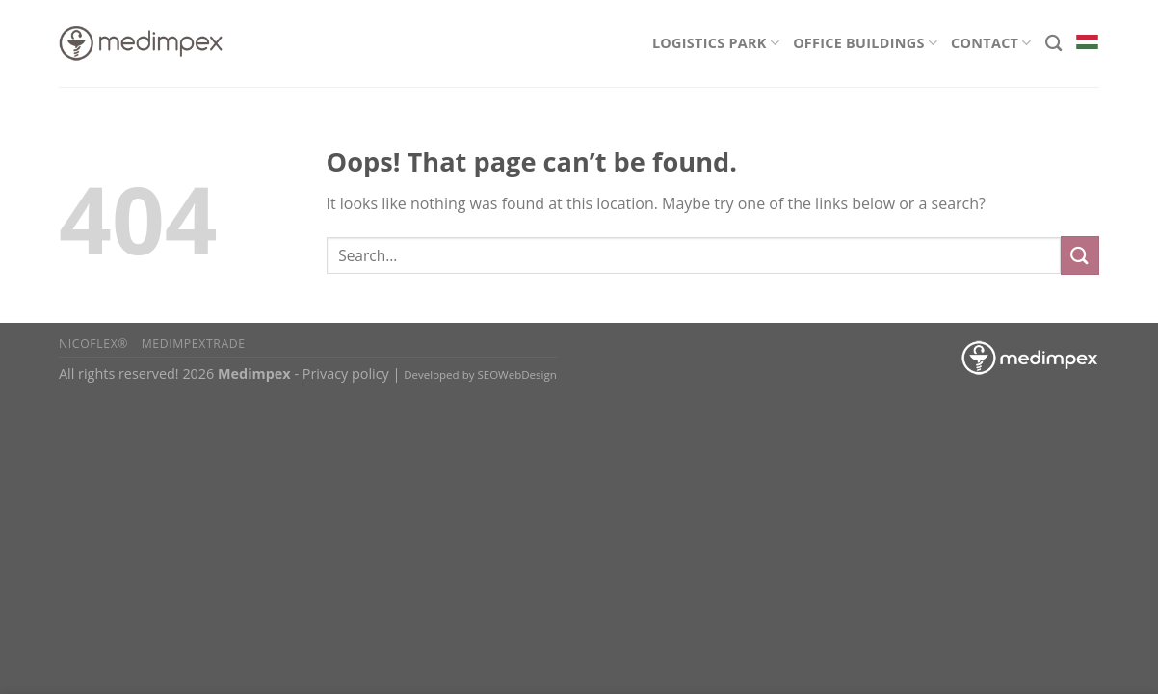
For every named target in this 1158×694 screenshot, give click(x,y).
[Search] (1053, 44)
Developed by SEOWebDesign (480, 374)
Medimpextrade (194, 343)
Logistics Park (715, 43)
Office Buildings (865, 43)
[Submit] (1080, 255)
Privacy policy (346, 373)
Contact (991, 43)
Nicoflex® (93, 343)
